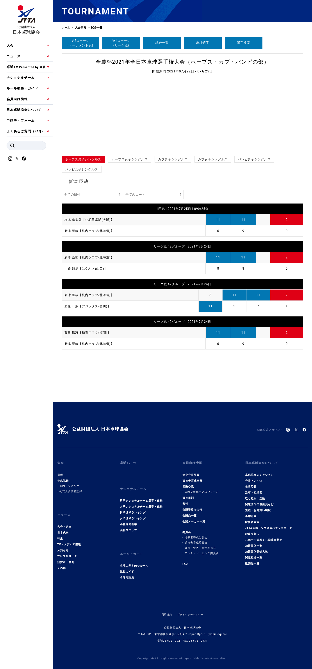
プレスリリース (67, 550)
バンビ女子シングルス (81, 169)
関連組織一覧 (253, 554)
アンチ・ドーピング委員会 (202, 550)
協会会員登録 (191, 471)
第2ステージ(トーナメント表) (80, 43)
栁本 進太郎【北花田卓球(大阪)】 (90, 220)
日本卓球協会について (24, 110)
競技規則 (188, 494)
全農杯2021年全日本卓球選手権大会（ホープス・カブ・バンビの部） (182, 62)
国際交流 (188, 483)
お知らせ (63, 544)
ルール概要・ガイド (22, 88)
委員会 (186, 529)
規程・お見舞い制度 (258, 507)
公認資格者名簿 (192, 506)
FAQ (185, 560)
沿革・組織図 (253, 489)
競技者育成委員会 (196, 539)
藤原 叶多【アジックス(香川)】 (89, 306)
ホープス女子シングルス (130, 159)
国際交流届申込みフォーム (202, 488)
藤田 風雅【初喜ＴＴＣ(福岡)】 (89, 333)
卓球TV (26, 67)
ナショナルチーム (21, 78)
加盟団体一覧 (253, 542)
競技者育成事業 (192, 477)
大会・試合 (64, 520)
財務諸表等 (252, 519)
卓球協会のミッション (259, 471)
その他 (61, 562)
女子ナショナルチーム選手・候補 (141, 500)
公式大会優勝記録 (70, 488)
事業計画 (251, 513)
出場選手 (202, 42)
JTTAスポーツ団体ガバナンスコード (268, 525)
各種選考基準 (128, 518)
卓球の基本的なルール (134, 556)
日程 (60, 471)
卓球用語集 (127, 568)
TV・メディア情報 (69, 538)
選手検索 (243, 42)
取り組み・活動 (255, 495)
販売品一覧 (252, 560)
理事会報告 (252, 530)
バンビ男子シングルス (254, 159)
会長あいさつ (253, 477)
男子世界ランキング (133, 506)
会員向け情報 (17, 99)
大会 (10, 45)
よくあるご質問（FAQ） (26, 131)
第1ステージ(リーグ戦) (121, 43)
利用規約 (165, 605)
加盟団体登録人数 (256, 548)
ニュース (14, 56)
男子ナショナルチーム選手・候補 (141, 494)
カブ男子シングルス (173, 159)
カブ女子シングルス (213, 159)
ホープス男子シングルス (83, 159)
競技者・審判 (65, 556)
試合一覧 (162, 42)
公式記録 (63, 477)
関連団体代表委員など (259, 501)
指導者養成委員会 (196, 534)
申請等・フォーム (21, 121)
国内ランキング (69, 483)
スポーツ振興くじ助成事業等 (263, 536)
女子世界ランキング (133, 512)
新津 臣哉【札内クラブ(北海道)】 (90, 231)
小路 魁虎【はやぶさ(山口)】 (87, 268)
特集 (60, 532)
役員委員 (251, 483)
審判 (185, 500)
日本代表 (63, 526)
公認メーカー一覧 (193, 518)
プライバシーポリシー (191, 605)
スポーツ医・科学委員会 (200, 544)
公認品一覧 (189, 512)
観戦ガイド (127, 562)
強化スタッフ (128, 524)
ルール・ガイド (132, 547)
